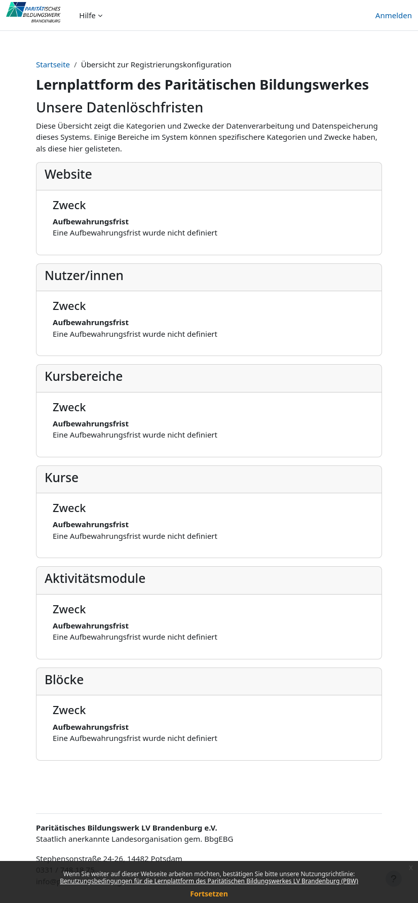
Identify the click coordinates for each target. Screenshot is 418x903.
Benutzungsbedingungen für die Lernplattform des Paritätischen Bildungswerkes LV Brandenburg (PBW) (209, 881)
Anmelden (393, 15)
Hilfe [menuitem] (87, 15)
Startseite (53, 64)
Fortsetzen (209, 893)
